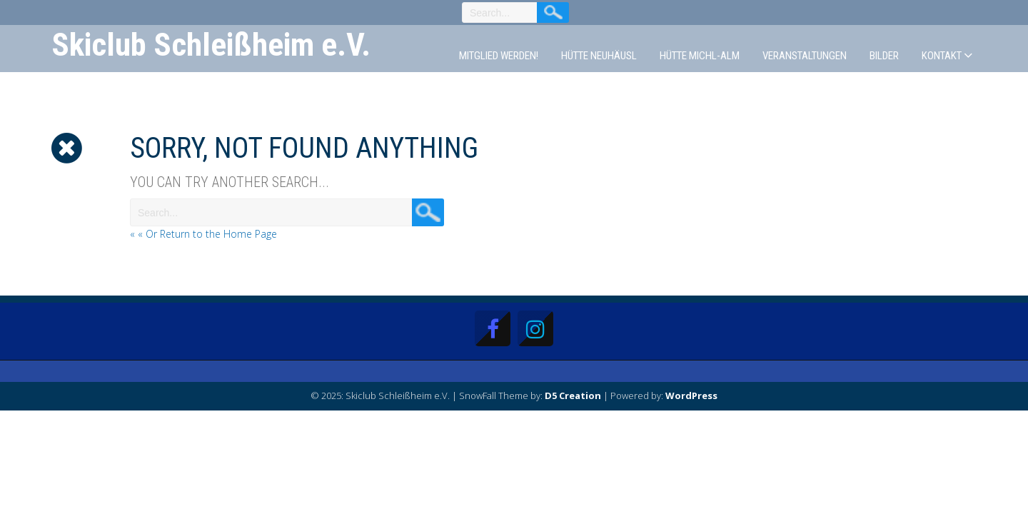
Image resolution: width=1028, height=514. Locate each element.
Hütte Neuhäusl (599, 55)
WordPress (691, 395)
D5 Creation (573, 395)
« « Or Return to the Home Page (203, 234)
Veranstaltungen (804, 55)
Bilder (884, 55)
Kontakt (942, 55)
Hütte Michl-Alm (700, 55)
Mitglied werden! (498, 55)
